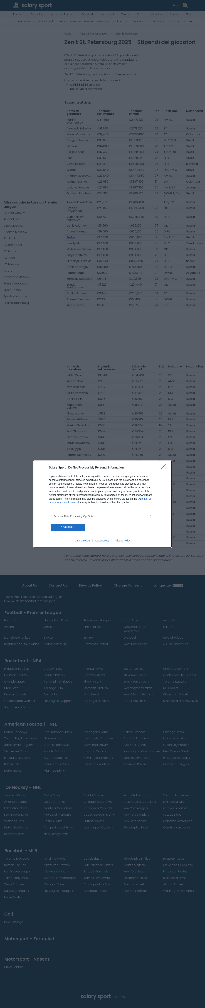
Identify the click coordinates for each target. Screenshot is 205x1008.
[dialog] (102, 504)
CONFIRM (68, 527)
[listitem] (103, 516)
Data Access (102, 540)
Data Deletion (82, 540)
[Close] (164, 467)
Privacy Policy (122, 540)
